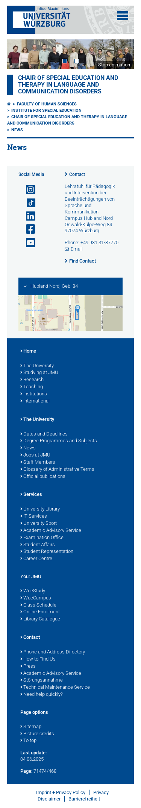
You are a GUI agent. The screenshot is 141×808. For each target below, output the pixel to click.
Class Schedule (38, 605)
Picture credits (37, 734)
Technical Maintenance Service (55, 687)
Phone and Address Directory (52, 652)
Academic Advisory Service (50, 530)
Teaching (31, 387)
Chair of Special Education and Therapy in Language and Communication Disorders (68, 85)
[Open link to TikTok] (27, 203)
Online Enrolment (40, 612)
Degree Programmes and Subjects (58, 441)
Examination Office (42, 538)
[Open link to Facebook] (27, 229)
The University (37, 366)
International (35, 401)
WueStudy (32, 591)
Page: (26, 771)
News (17, 130)
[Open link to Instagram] (27, 190)
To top (28, 740)
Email (77, 249)
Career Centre (36, 559)
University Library (40, 509)
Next (120, 54)
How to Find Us (38, 659)
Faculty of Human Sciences (47, 104)
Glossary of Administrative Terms (57, 469)
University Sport (38, 523)
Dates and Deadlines (44, 434)
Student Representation (46, 551)
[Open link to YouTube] (27, 242)
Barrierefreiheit (84, 799)
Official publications (42, 476)
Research (32, 380)
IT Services (33, 516)
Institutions (33, 394)
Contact (77, 174)
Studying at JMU (39, 372)
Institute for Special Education (46, 110)
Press (28, 666)
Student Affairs (37, 545)
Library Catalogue (40, 619)
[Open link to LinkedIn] (27, 216)
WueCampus (35, 598)
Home (28, 351)
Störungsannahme (41, 680)
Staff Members (37, 462)
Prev (20, 54)
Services (31, 494)
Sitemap (30, 727)
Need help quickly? (41, 694)
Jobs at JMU (35, 455)
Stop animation (114, 65)
